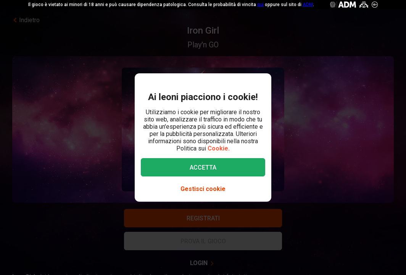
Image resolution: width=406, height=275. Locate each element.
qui (260, 4)
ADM (308, 4)
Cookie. (219, 148)
